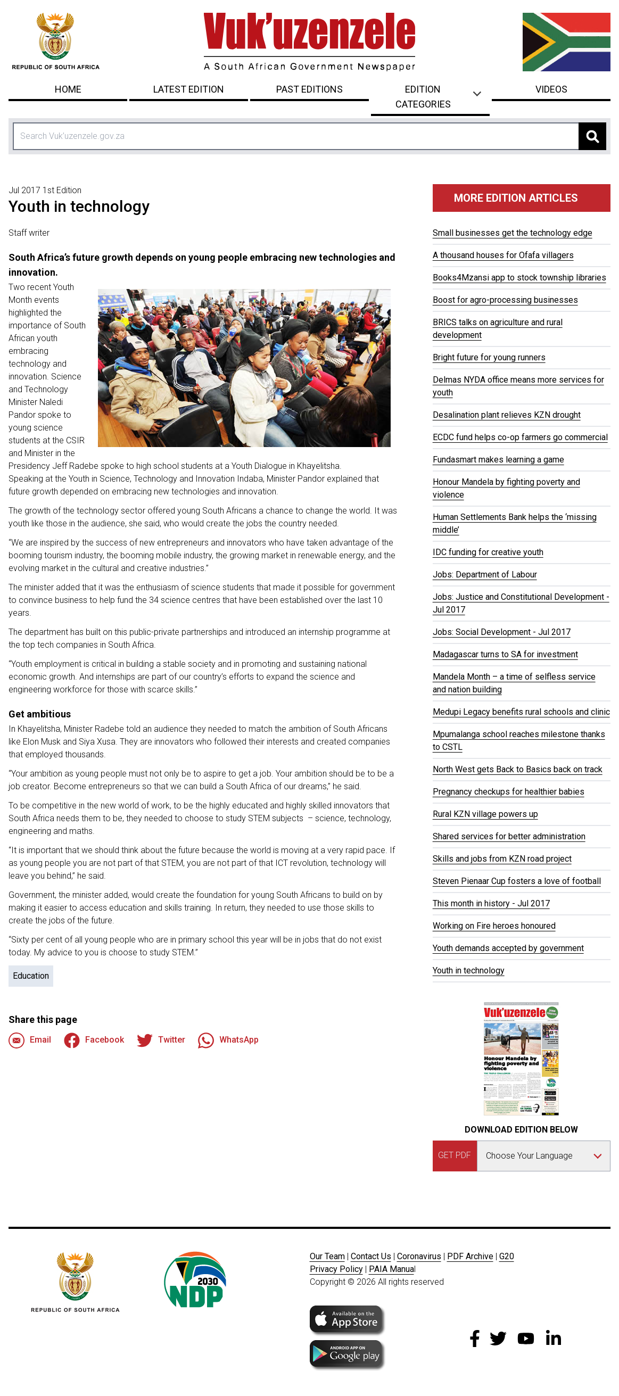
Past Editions (309, 89)
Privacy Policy (336, 1269)
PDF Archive (470, 1256)
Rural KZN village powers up (485, 814)
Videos (551, 89)
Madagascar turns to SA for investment (505, 654)
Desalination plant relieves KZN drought (507, 415)
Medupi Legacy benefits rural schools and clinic (521, 712)
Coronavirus (419, 1256)
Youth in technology (469, 970)
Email (30, 1040)
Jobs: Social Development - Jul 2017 (502, 632)
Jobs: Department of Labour (485, 574)
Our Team (327, 1256)
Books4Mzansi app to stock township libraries (519, 277)
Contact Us (371, 1256)
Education (31, 976)
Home (68, 89)
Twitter (161, 1040)
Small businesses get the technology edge (512, 233)
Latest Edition (188, 89)
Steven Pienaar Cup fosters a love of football (517, 881)
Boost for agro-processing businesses (505, 300)
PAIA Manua (391, 1269)
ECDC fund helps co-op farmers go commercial (520, 437)
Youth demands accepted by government (508, 948)
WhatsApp (228, 1040)
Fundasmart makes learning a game (498, 460)
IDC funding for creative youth (488, 552)
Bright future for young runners (489, 357)
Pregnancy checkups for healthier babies (508, 792)
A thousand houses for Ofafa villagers (503, 255)
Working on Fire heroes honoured (494, 926)
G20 (506, 1256)
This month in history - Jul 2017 (491, 903)
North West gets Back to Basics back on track (518, 769)
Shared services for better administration (509, 836)
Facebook (94, 1040)
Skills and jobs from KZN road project (502, 859)
